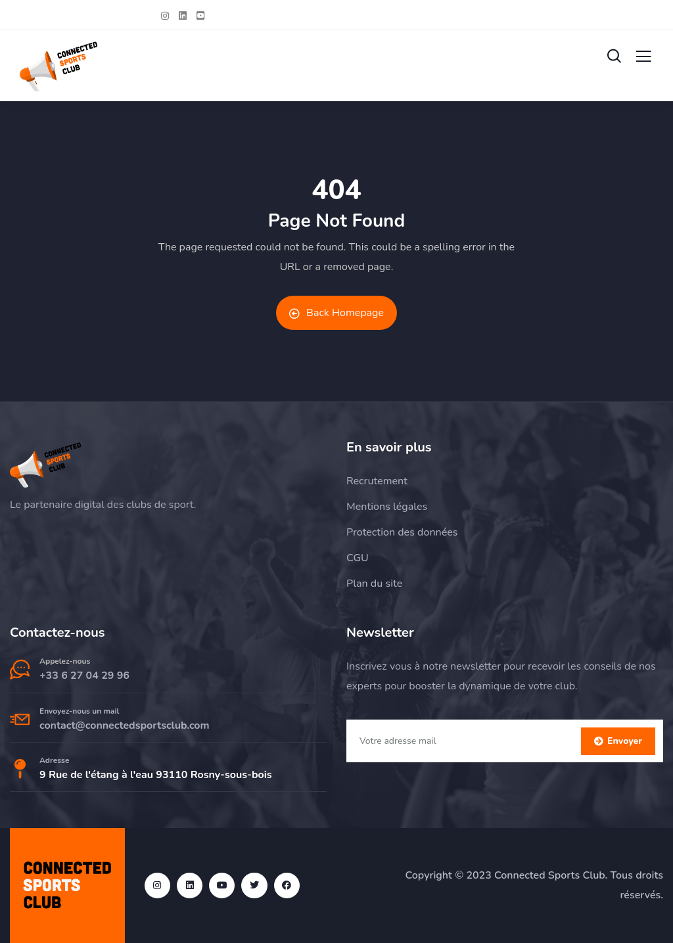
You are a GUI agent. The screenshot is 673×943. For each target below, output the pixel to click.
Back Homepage (336, 313)
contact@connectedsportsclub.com (124, 725)
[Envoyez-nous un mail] (20, 719)
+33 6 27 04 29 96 (84, 675)
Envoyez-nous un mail (79, 711)
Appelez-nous (64, 661)
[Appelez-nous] (20, 669)
